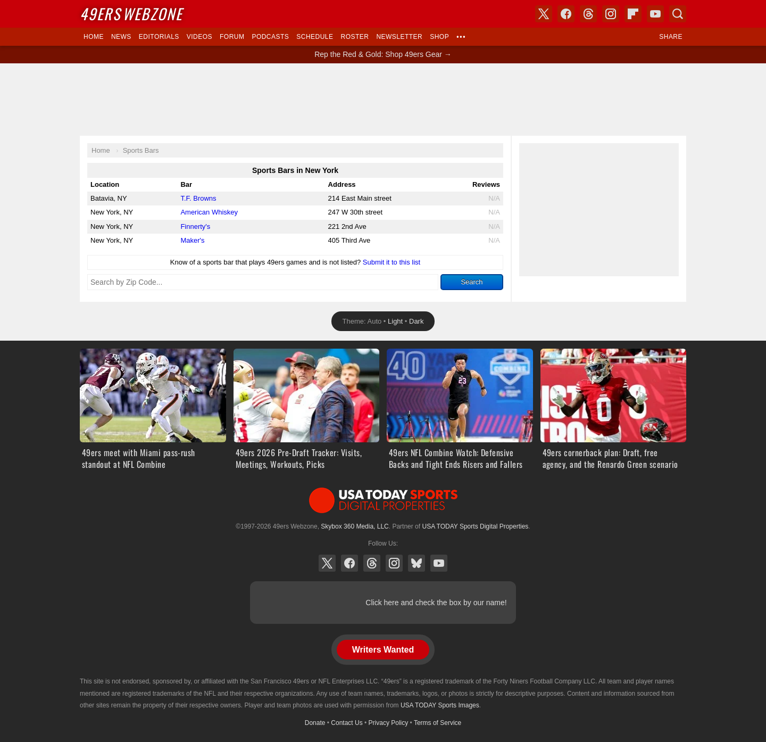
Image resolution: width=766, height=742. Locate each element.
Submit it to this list (391, 262)
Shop (439, 36)
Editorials (159, 36)
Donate (315, 723)
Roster (354, 36)
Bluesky (416, 563)
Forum (232, 36)
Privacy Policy (389, 723)
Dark (416, 321)
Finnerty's (195, 226)
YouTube (438, 563)
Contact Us (346, 723)
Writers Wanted (383, 649)
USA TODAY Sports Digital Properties (383, 500)
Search (471, 282)
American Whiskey (209, 212)
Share (670, 36)
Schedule (314, 36)
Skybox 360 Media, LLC (354, 526)
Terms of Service (437, 723)
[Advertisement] (383, 99)
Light (395, 321)
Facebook (349, 563)
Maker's (192, 240)
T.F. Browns (198, 198)
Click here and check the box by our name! (435, 602)
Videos (199, 36)
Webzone (131, 13)
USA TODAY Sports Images (440, 705)
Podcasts (270, 36)
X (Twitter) (327, 563)
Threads (371, 563)
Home (94, 36)
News (121, 36)
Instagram (394, 563)
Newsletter (399, 36)
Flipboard (633, 13)
